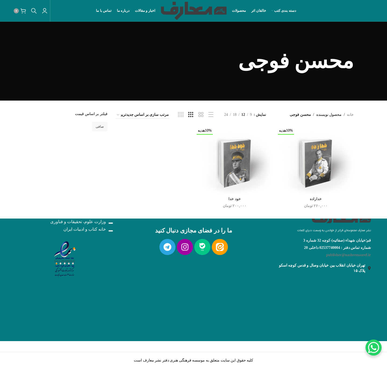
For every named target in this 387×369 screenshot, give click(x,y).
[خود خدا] (235, 160)
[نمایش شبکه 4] (180, 114)
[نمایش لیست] (210, 114)
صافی (100, 126)
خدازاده (316, 199)
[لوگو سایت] (194, 10)
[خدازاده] (316, 160)
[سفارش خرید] (142, 115)
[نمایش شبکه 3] (190, 114)
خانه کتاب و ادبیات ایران (84, 229)
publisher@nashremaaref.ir (348, 255)
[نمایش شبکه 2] (201, 114)
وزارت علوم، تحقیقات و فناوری (78, 222)
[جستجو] (33, 10)
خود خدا (234, 199)
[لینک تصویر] (341, 219)
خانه (350, 115)
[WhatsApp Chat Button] (374, 348)
